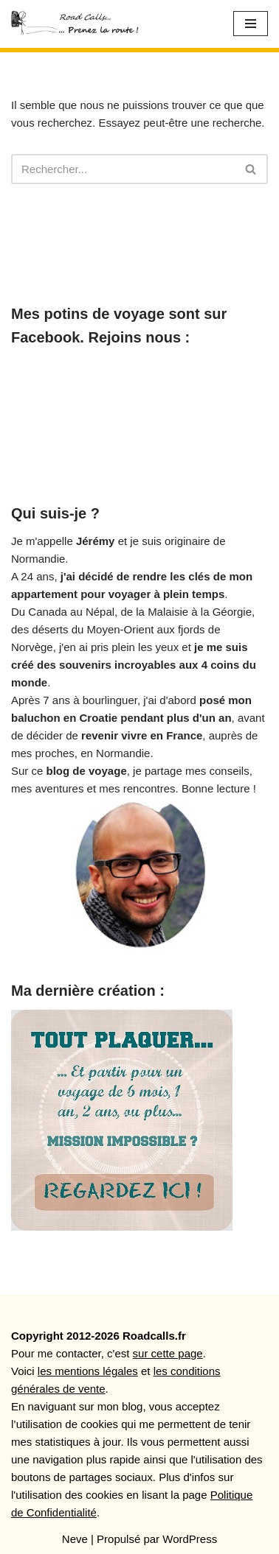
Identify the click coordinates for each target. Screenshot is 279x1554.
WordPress (189, 1539)
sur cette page (168, 1353)
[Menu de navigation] (250, 23)
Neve (75, 1539)
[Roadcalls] (77, 24)
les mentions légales (88, 1371)
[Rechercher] (123, 169)
